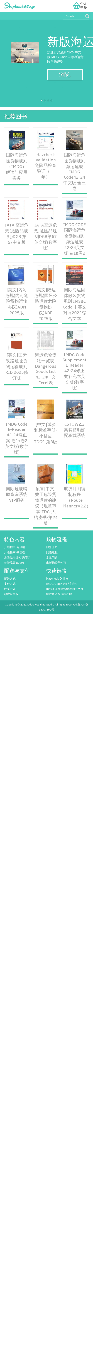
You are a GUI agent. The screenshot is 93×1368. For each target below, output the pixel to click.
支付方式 (10, 583)
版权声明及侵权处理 (59, 594)
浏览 (65, 74)
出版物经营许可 (56, 562)
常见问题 (52, 557)
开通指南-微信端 (14, 552)
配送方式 (10, 578)
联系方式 (10, 589)
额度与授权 (11, 594)
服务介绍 (52, 547)
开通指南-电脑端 (14, 547)
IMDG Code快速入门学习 (62, 583)
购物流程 (52, 552)
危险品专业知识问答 (17, 557)
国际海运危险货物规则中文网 (64, 589)
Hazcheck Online (57, 578)
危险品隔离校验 (14, 562)
